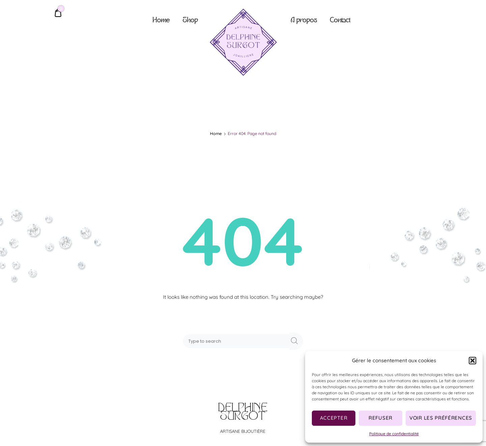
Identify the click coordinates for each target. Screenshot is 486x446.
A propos (304, 20)
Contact (340, 20)
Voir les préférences (440, 418)
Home (161, 20)
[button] (472, 360)
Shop (190, 20)
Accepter (334, 418)
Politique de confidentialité (394, 433)
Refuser (381, 418)
